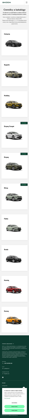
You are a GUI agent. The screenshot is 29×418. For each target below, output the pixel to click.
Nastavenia (14, 402)
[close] (24, 388)
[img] (7, 2)
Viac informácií (7, 398)
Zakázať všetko (14, 406)
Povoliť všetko (14, 410)
